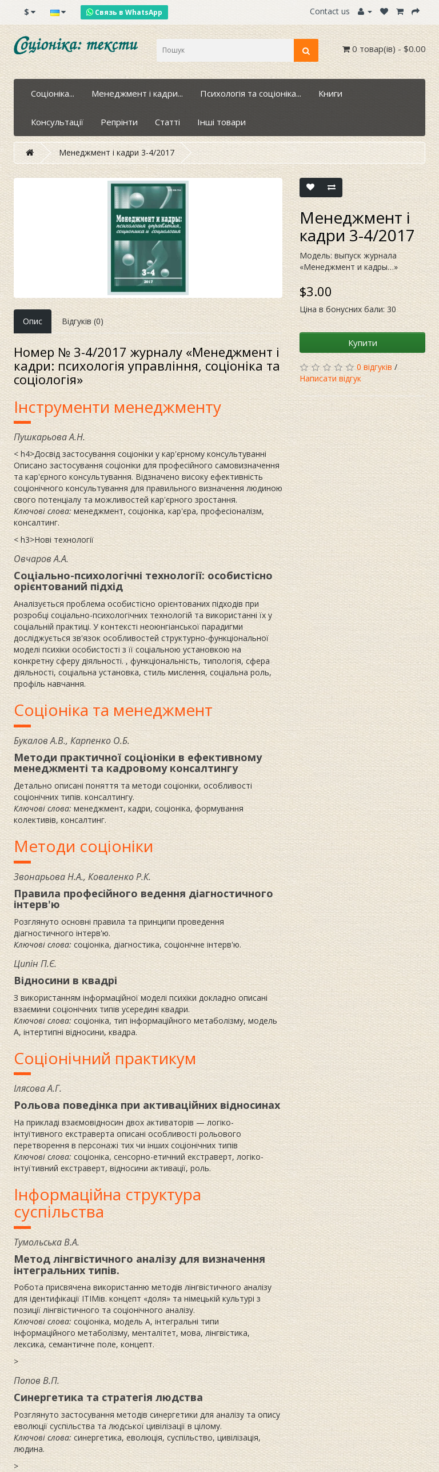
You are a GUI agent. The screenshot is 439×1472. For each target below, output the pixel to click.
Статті (167, 122)
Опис (32, 321)
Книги (330, 93)
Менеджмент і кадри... (137, 93)
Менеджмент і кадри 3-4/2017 (116, 152)
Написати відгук (330, 378)
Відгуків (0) (82, 321)
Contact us (330, 11)
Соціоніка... (52, 93)
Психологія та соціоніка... (250, 93)
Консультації (57, 122)
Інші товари (221, 122)
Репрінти (119, 122)
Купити (362, 342)
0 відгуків (374, 366)
